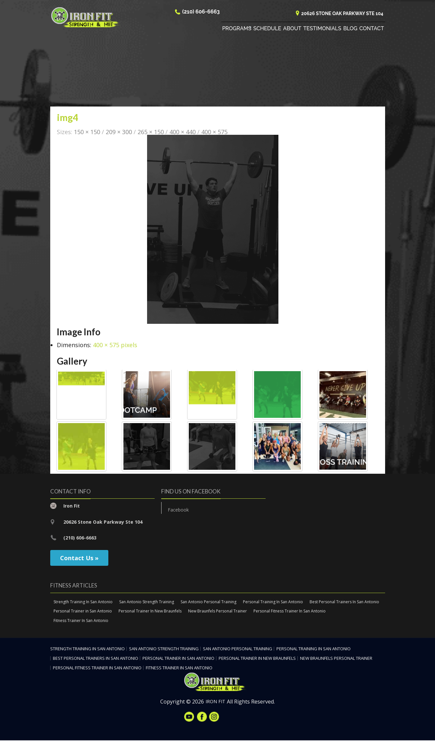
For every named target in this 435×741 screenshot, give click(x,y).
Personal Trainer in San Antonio (83, 611)
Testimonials (322, 29)
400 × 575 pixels (115, 345)
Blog (350, 29)
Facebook (178, 510)
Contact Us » (79, 558)
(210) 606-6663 (201, 13)
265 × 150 (151, 132)
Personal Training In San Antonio (273, 602)
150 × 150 (87, 132)
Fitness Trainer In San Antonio (81, 621)
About (292, 29)
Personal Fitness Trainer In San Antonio (289, 611)
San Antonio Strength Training (146, 602)
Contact (371, 29)
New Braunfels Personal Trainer (217, 611)
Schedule (267, 29)
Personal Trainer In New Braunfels (150, 611)
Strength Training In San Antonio (83, 602)
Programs (236, 29)
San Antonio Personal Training (208, 602)
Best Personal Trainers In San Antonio (344, 602)
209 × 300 (119, 132)
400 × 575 (214, 132)
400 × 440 (182, 132)
